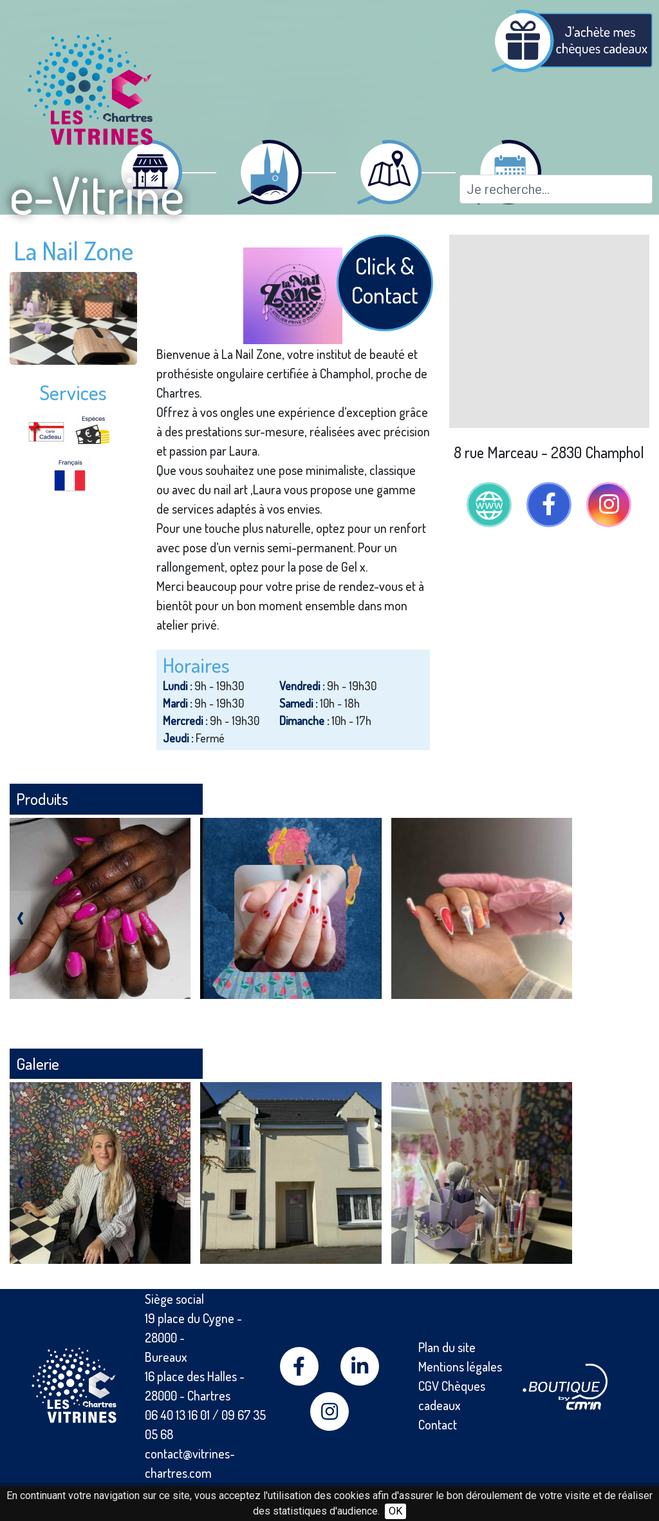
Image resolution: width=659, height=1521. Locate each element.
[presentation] (20, 915)
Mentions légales (460, 1366)
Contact (437, 1424)
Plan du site (447, 1347)
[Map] (549, 331)
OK (395, 1511)
